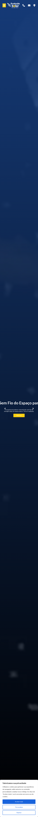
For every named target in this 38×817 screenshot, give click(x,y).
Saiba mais (19, 415)
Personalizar (19, 807)
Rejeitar (19, 812)
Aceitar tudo (19, 801)
